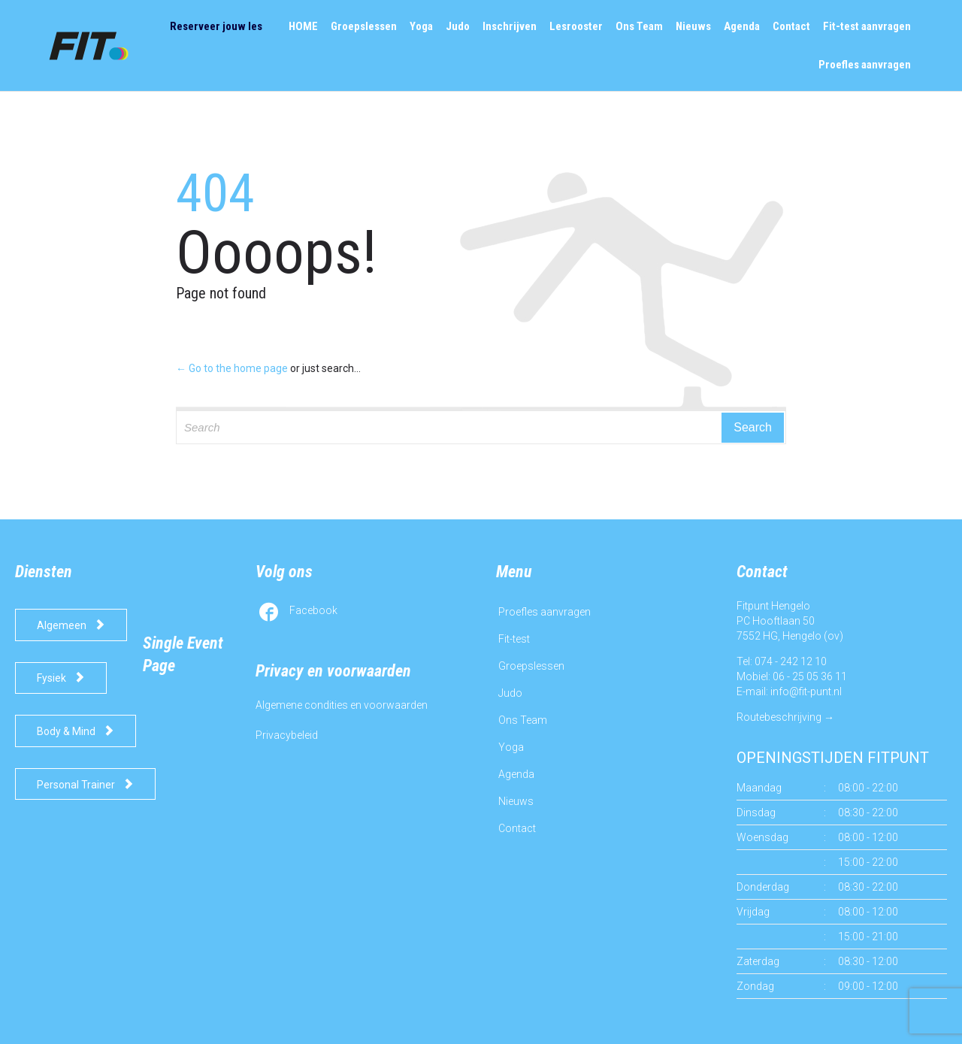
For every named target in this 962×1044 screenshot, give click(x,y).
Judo (510, 693)
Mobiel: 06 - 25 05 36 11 (792, 676)
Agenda (516, 774)
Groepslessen (531, 666)
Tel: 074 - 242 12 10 (782, 661)
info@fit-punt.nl (806, 691)
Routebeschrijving (779, 717)
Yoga (511, 747)
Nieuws (516, 801)
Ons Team (522, 720)
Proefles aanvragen (544, 612)
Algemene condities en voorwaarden (342, 705)
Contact (517, 828)
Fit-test (514, 639)
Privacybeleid (287, 735)
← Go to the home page (232, 368)
